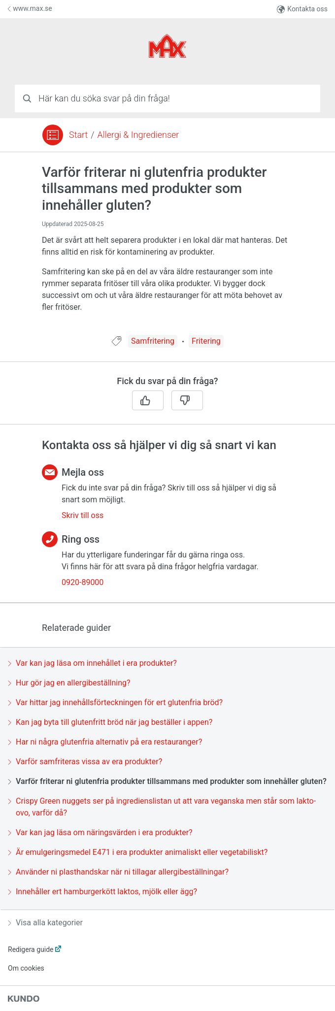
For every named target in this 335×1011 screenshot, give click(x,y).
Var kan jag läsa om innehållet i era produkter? (92, 663)
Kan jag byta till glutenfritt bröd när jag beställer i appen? (110, 722)
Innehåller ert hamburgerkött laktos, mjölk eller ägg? (102, 891)
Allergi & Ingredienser (138, 135)
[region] (167, 249)
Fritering (206, 341)
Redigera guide (31, 949)
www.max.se (29, 8)
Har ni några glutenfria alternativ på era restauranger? (105, 742)
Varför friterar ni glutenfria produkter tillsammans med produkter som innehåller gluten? (167, 781)
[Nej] (187, 400)
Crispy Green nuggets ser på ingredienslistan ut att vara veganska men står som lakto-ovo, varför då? (162, 806)
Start (78, 135)
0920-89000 (82, 582)
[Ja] (148, 400)
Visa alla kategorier (45, 922)
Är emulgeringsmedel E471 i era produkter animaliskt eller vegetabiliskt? (138, 852)
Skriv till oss (82, 515)
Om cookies (26, 968)
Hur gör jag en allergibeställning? (69, 682)
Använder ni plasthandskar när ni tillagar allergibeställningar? (118, 872)
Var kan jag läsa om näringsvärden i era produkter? (100, 832)
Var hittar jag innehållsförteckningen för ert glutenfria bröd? (115, 702)
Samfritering (152, 341)
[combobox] (167, 98)
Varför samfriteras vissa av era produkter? (85, 761)
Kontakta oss (302, 9)
